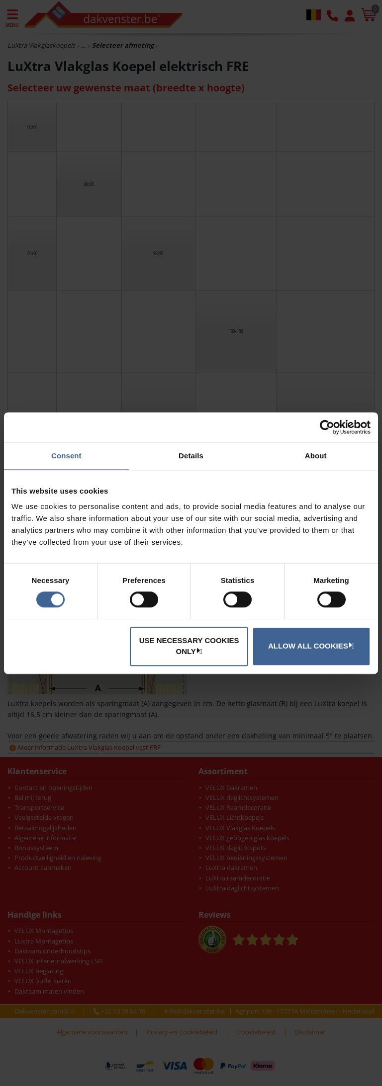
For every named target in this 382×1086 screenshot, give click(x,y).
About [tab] (316, 455)
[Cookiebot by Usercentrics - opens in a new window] (327, 427)
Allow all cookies (310, 645)
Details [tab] (191, 455)
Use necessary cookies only (189, 646)
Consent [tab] (66, 455)
